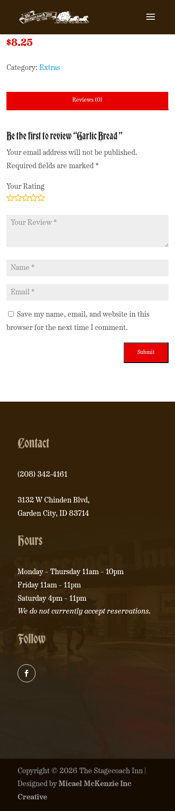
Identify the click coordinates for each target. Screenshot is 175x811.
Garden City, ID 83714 (53, 514)
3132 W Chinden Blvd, (54, 500)
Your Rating (25, 187)
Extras (49, 68)
